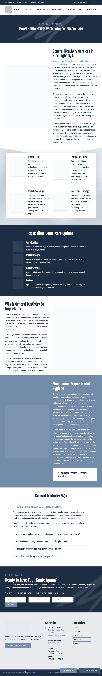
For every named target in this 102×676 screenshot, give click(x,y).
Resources (77, 636)
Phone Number (54, 641)
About (75, 628)
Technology (77, 639)
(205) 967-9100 (53, 643)
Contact (76, 643)
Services (76, 632)
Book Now (68, 670)
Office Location (55, 627)
